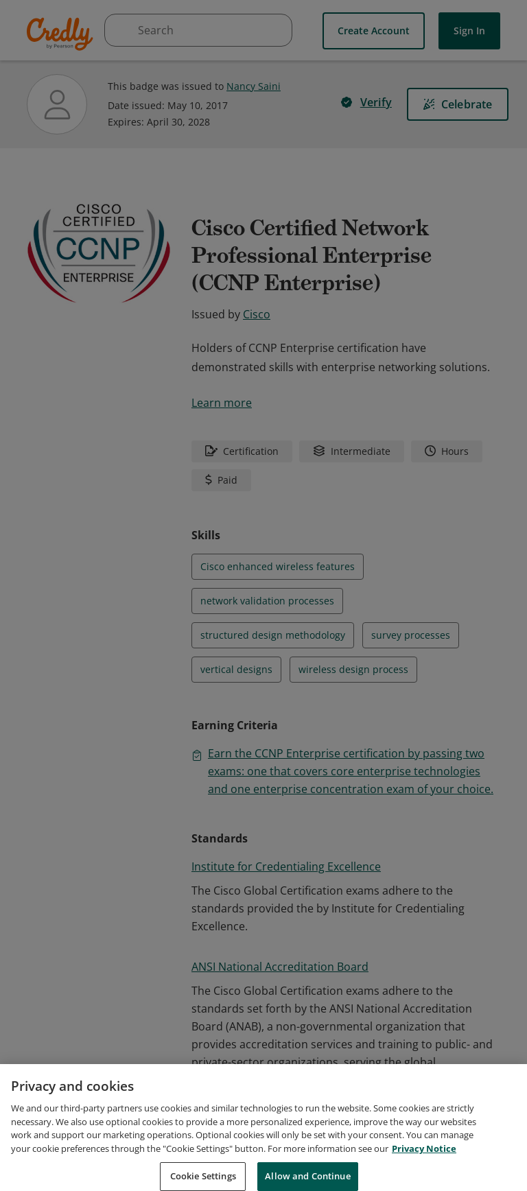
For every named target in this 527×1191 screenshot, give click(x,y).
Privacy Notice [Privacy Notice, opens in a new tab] (424, 1169)
